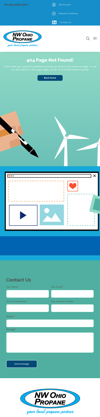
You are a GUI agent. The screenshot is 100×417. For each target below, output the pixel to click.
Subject (10, 316)
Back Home (50, 78)
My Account (61, 5)
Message (10, 329)
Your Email (56, 287)
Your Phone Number (16, 301)
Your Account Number (62, 301)
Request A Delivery (65, 13)
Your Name (11, 287)
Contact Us (61, 22)
